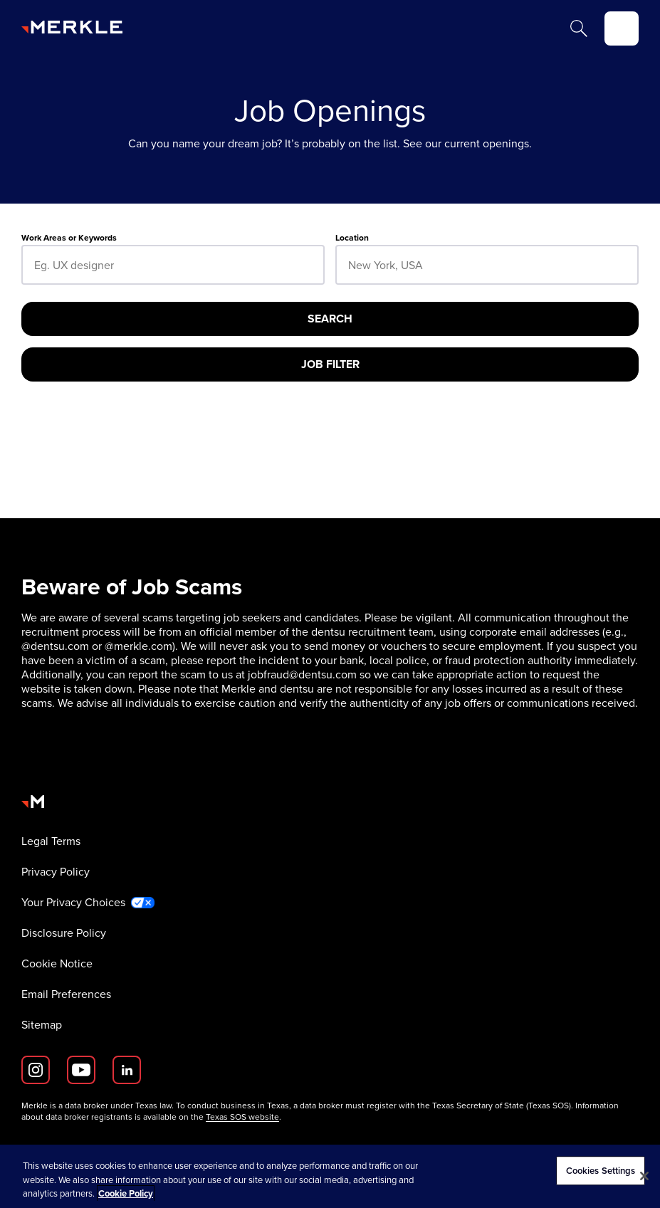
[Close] (644, 1176)
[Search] (578, 28)
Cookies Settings (601, 1170)
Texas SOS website (242, 1117)
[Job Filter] (330, 364)
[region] (330, 1176)
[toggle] (621, 28)
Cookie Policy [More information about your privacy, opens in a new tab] (125, 1193)
